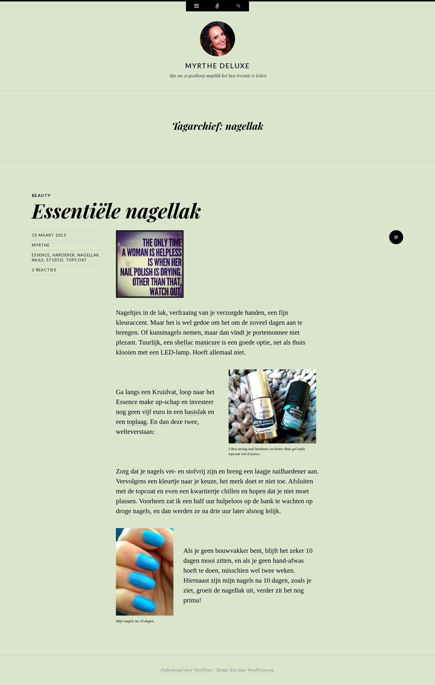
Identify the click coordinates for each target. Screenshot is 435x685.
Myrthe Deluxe (217, 66)
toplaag (137, 421)
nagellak (88, 255)
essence (41, 255)
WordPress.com (260, 670)
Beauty (41, 195)
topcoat (76, 260)
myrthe (41, 245)
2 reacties (44, 270)
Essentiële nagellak (116, 210)
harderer (64, 255)
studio (54, 260)
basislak (196, 411)
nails (38, 260)
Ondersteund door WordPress (186, 670)
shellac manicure (197, 342)
